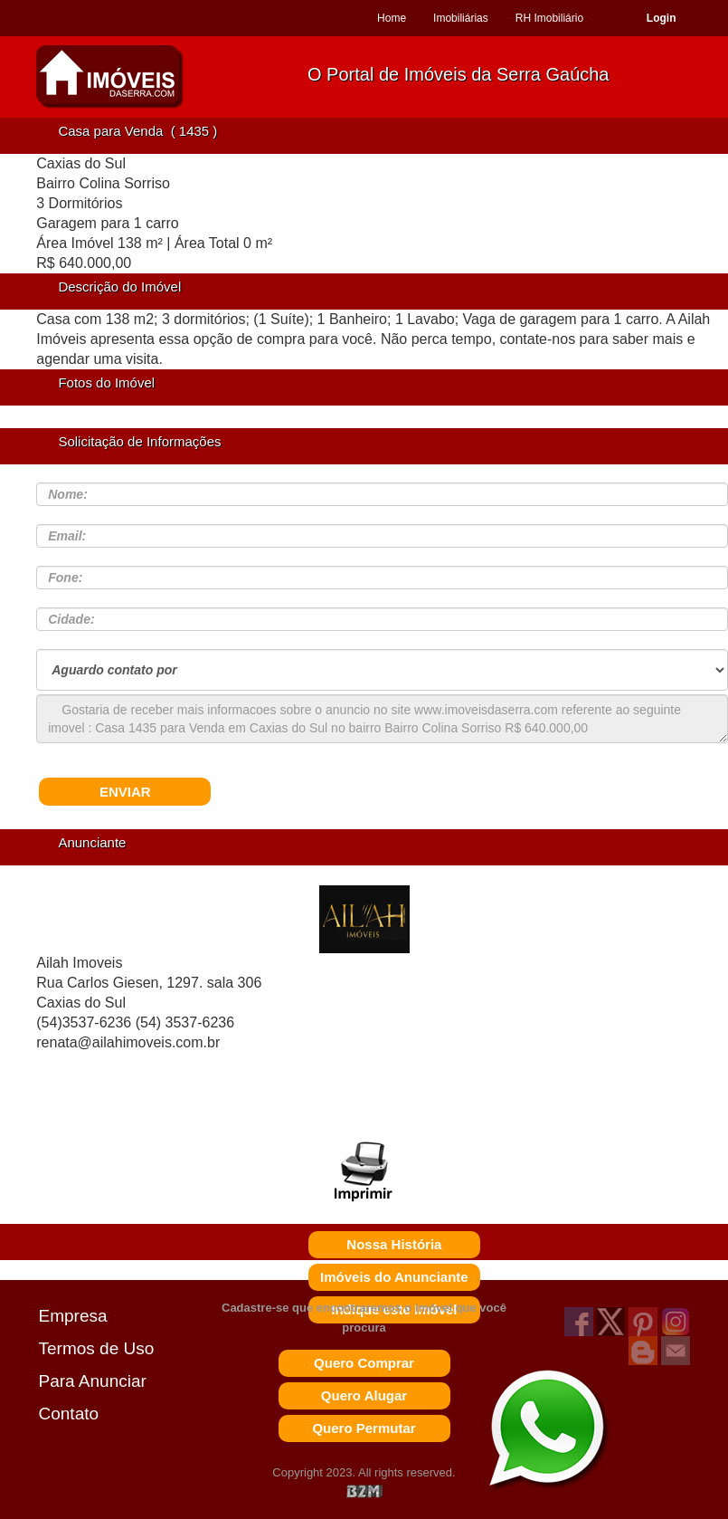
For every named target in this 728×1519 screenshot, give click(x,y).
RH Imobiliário (549, 18)
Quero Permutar (363, 1428)
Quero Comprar (364, 1363)
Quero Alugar (364, 1395)
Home (391, 18)
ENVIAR (125, 791)
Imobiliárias (460, 18)
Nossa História (393, 1244)
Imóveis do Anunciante (394, 1277)
